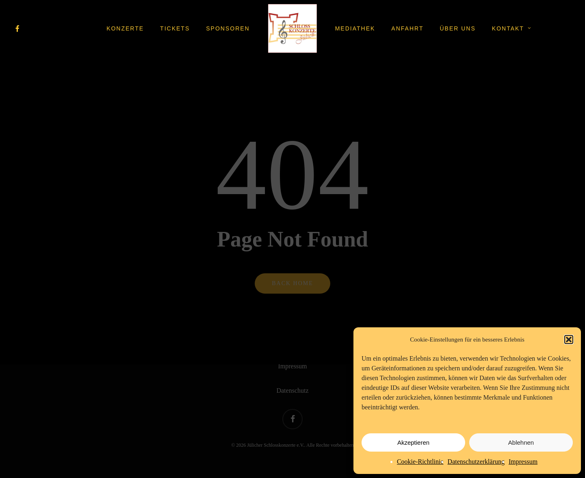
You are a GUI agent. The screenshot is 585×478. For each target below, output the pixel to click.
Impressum (523, 461)
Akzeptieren (413, 442)
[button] (569, 339)
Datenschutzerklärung (476, 461)
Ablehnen (521, 442)
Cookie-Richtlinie (420, 461)
